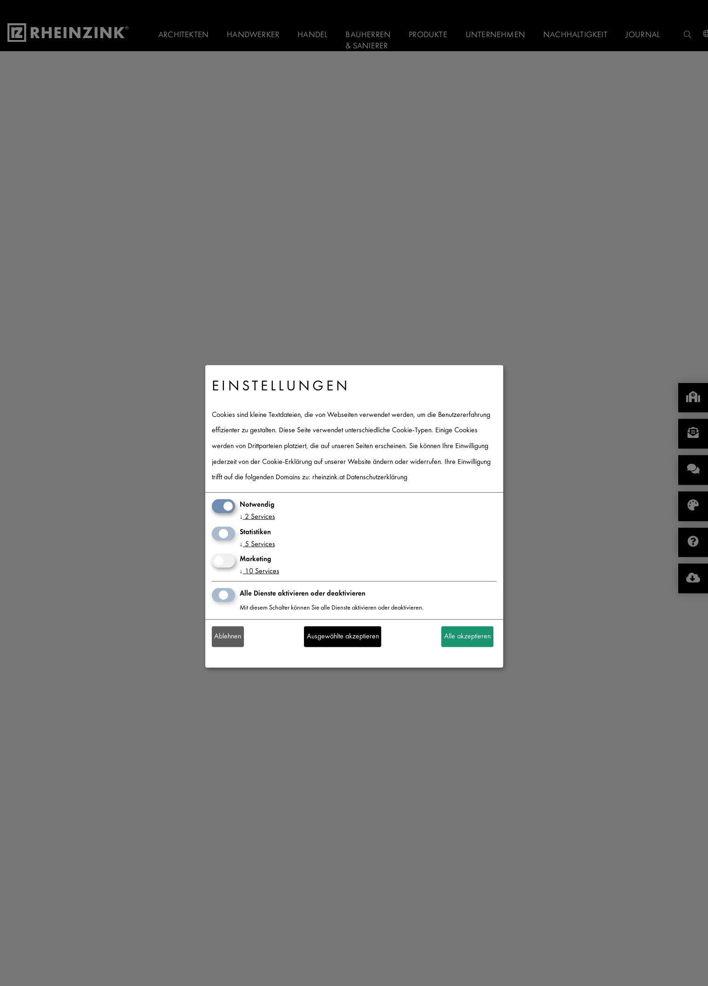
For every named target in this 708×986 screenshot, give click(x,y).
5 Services (257, 544)
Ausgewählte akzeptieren (343, 637)
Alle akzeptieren (467, 637)
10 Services (259, 572)
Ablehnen (227, 637)
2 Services (257, 517)
